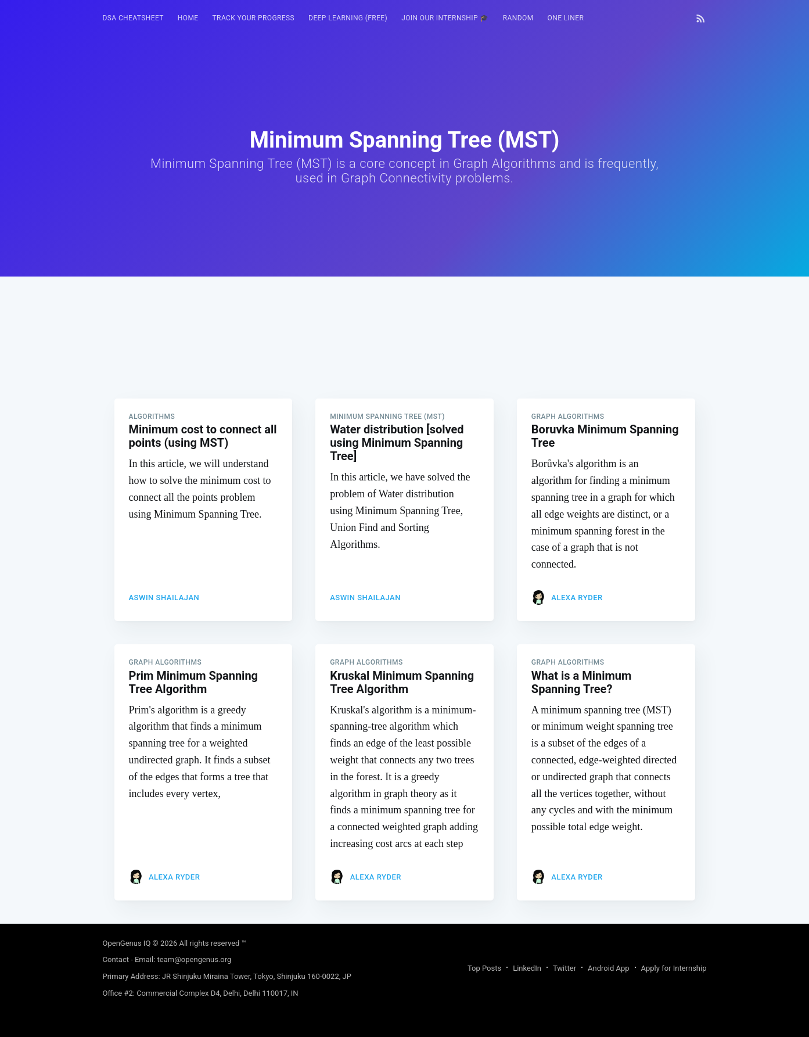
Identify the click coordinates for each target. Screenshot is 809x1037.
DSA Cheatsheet (133, 18)
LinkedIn (527, 968)
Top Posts (484, 968)
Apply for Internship (674, 968)
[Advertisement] (405, 358)
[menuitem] (133, 18)
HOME (188, 18)
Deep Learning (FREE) (347, 18)
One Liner (566, 18)
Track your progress (254, 18)
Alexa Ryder (576, 597)
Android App (608, 968)
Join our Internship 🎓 (445, 18)
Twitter (564, 968)
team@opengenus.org (194, 959)
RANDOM (518, 18)
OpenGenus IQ (127, 943)
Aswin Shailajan (164, 597)
